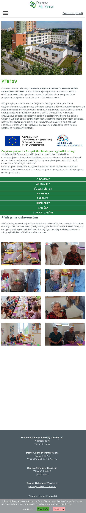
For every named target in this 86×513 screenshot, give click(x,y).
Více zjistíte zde (63, 504)
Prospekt (43, 193)
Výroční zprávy (43, 212)
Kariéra (43, 207)
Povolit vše (42, 509)
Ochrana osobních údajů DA (43, 496)
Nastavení (27, 509)
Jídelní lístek (43, 188)
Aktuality (43, 184)
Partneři (43, 198)
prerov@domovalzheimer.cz (42, 486)
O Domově (43, 179)
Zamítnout (59, 509)
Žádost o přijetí (72, 13)
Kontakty (43, 203)
